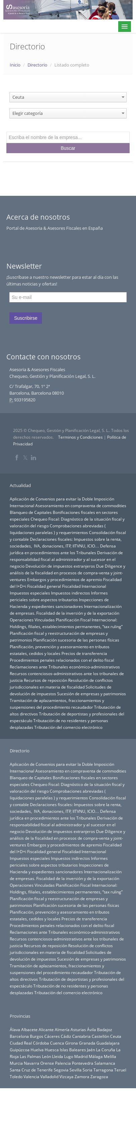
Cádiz (66, 1036)
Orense (47, 1063)
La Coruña (105, 1049)
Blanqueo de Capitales (31, 512)
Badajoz (104, 1029)
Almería (62, 1029)
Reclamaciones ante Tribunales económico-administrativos (65, 666)
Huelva (37, 1049)
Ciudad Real (21, 1043)
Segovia (61, 1069)
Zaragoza (99, 1076)
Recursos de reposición (45, 680)
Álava (15, 1029)
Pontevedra (82, 1063)
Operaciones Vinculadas (32, 619)
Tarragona (103, 1069)
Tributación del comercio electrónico (68, 727)
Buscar (68, 148)
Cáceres (52, 1036)
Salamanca (104, 1063)
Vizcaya (66, 1076)
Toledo (16, 1076)
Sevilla (76, 1069)
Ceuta (115, 1036)
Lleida (57, 1056)
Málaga (96, 1056)
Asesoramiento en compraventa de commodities (80, 505)
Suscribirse (25, 318)
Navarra (31, 1063)
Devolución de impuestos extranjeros (60, 566)
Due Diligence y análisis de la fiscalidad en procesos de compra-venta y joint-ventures (67, 572)
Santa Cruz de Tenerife (31, 1069)
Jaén (91, 1049)
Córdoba (41, 1043)
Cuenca (57, 1043)
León (46, 1056)
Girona (71, 1043)
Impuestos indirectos (70, 592)
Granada (87, 1043)
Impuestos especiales (30, 592)
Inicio (15, 65)
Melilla (110, 1056)
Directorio (37, 65)
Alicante (46, 1029)
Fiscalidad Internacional (84, 586)
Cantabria (81, 1036)
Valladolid (49, 1076)
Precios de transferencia (84, 653)
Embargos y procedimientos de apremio (64, 579)
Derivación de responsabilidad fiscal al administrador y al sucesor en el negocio (66, 559)
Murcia (16, 1063)
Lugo (68, 1056)
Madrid (81, 1056)
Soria (87, 1069)
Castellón (100, 1036)
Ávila (91, 1029)
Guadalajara (108, 1043)
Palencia (63, 1063)
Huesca (52, 1049)
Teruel (120, 1069)
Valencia (31, 1076)
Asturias (78, 1029)
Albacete (29, 1029)
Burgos (36, 1036)
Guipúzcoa (20, 1049)
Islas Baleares (73, 1049)
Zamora (82, 1076)
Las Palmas (30, 1056)
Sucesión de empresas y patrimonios (91, 693)
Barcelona (19, 1036)
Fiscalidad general (44, 586)
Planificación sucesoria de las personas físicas (76, 640)
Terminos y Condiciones (80, 437)
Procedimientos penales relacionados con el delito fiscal (62, 660)
